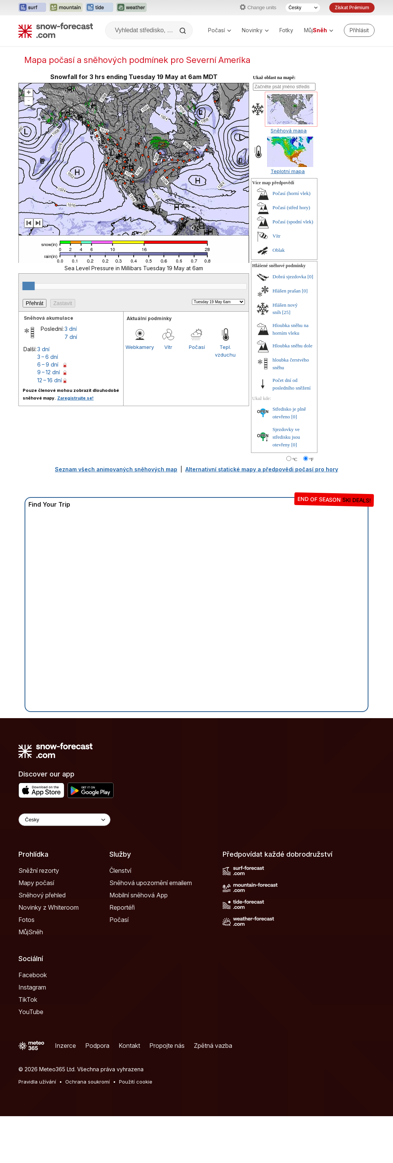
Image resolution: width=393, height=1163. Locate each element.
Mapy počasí (36, 929)
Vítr (168, 394)
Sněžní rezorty (38, 917)
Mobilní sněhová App (138, 942)
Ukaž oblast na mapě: (274, 124)
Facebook (32, 1022)
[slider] (28, 333)
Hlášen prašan (286, 337)
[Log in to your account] (359, 30)
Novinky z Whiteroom (48, 954)
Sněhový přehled (42, 942)
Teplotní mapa (288, 218)
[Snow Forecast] (55, 30)
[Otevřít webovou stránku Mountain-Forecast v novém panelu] (66, 8)
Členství (120, 917)
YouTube (30, 1058)
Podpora (97, 1092)
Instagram (32, 1034)
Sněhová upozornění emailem (150, 929)
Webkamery (139, 394)
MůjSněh (30, 979)
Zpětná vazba (213, 1092)
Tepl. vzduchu (225, 398)
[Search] (183, 31)
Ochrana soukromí (87, 1128)
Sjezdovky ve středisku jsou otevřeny (286, 483)
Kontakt (129, 1092)
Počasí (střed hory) (291, 254)
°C (294, 506)
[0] (310, 323)
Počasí (219, 30)
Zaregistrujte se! (75, 445)
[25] (286, 359)
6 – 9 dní (47, 411)
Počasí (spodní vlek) (292, 268)
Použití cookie (135, 1128)
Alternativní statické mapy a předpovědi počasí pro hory (261, 516)
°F (311, 506)
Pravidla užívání (37, 1128)
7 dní (70, 383)
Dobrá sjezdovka (289, 323)
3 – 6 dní (47, 403)
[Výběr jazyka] (303, 7)
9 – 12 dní (48, 419)
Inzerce (65, 1092)
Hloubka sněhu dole (292, 392)
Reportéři (122, 954)
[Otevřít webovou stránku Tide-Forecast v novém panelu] (99, 8)
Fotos (26, 966)
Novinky (255, 30)
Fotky (286, 30)
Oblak (278, 297)
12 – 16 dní (49, 427)
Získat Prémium (352, 7)
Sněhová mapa (289, 177)
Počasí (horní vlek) (291, 240)
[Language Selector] (64, 866)
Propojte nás (167, 1092)
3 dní (70, 375)
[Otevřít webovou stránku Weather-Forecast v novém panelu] (131, 8)
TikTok (27, 1046)
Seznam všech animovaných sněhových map (116, 516)
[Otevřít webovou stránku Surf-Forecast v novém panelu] (32, 8)
